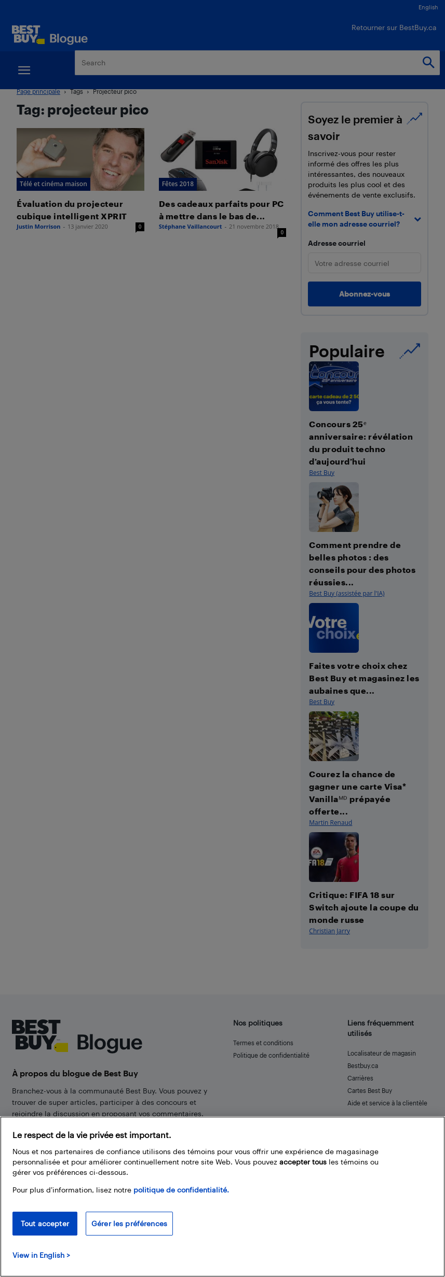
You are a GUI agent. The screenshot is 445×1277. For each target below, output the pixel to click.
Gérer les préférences (129, 1223)
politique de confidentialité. (181, 1189)
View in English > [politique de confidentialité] (41, 1255)
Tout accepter (45, 1223)
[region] (222, 1196)
